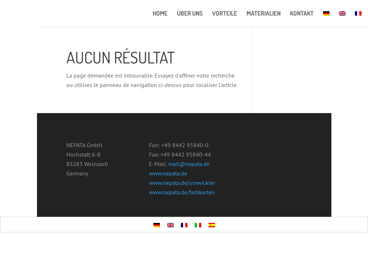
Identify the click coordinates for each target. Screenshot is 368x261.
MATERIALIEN (264, 14)
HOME (160, 14)
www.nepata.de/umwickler (182, 182)
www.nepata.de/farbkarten (182, 192)
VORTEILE (224, 14)
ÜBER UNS (190, 14)
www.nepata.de (168, 173)
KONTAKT (302, 14)
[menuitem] (326, 19)
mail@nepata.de (189, 163)
